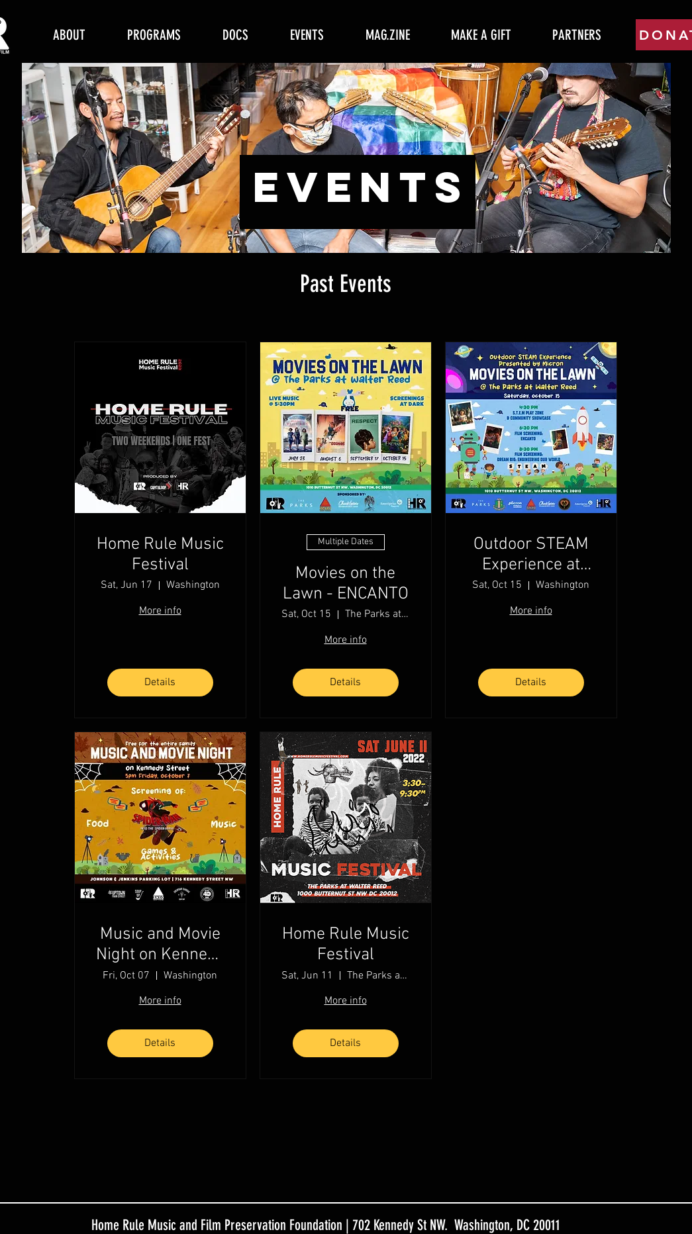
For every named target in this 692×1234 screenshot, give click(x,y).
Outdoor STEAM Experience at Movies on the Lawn (531, 554)
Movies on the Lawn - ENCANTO (346, 583)
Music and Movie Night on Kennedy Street (160, 944)
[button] (154, 35)
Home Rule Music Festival (160, 554)
